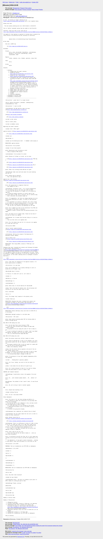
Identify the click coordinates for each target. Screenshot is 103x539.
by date (23, 532)
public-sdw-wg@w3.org (25, 2)
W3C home (5, 2)
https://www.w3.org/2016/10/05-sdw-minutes (13, 21)
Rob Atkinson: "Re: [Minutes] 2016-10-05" (22, 527)
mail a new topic (28, 531)
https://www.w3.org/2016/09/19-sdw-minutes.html (21, 158)
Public (17, 2)
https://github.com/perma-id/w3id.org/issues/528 (19, 418)
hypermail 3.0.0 (20, 536)
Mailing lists (12, 2)
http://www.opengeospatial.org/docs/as (16, 109)
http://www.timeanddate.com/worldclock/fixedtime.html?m (24, 81)
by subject (33, 532)
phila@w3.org (16, 13)
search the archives (24, 534)
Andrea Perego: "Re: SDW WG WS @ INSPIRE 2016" (25, 524)
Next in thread (35, 9)
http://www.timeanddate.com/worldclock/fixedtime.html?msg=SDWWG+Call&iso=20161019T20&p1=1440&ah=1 (28, 32)
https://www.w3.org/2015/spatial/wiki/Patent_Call (19, 239)
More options (28, 8)
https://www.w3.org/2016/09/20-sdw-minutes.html (22, 76)
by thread (28, 532)
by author (39, 532)
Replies (41, 9)
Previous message (27, 9)
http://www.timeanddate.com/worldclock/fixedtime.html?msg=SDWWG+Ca (22, 249)
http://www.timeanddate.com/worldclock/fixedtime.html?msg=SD (22, 303)
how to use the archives (13, 534)
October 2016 (35, 2)
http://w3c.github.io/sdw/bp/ (14, 114)
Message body (16, 8)
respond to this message (17, 531)
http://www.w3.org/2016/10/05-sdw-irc (18, 46)
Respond (22, 8)
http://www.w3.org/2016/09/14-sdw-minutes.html (21, 73)
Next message (18, 9)
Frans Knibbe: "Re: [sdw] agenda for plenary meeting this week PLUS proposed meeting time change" (39, 525)
